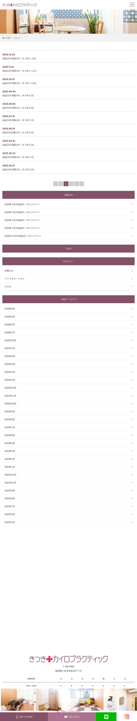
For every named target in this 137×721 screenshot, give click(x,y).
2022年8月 (10, 498)
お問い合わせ (72, 716)
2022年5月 (10, 514)
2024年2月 (10, 371)
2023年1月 (10, 466)
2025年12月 (10, 340)
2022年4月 (10, 522)
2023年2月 (10, 458)
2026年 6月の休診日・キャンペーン (22, 204)
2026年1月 (10, 332)
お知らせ (9, 270)
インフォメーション (14, 278)
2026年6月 (10, 308)
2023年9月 (10, 411)
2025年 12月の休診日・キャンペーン (23, 235)
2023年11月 (10, 395)
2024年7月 (10, 348)
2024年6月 (10, 356)
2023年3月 (10, 450)
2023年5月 (10, 435)
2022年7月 (10, 506)
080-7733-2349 (24, 716)
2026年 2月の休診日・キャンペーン (22, 220)
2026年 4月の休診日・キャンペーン (22, 212)
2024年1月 (10, 379)
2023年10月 (10, 403)
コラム (8, 286)
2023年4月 (10, 443)
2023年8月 (10, 419)
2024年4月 (10, 363)
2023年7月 (10, 427)
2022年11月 (10, 482)
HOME (8, 37)
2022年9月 (10, 490)
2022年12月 (10, 474)
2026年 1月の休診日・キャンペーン (22, 227)
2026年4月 (10, 316)
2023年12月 (10, 387)
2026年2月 (10, 324)
